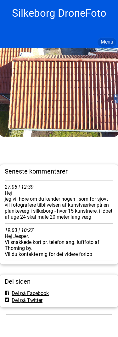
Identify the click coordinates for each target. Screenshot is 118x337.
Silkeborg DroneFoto (59, 13)
